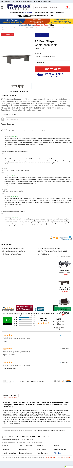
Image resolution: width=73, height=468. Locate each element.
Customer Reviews (60, 449)
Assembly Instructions (9, 453)
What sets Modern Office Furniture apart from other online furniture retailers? (23, 131)
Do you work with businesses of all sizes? (13, 211)
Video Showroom (42, 453)
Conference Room (11, 28)
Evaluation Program (25, 453)
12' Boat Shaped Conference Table (13, 251)
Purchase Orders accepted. (10, 439)
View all (3, 231)
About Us (5, 446)
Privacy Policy (42, 430)
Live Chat (58, 12)
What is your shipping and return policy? (12, 191)
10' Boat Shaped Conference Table (49, 248)
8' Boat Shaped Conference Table (13, 248)
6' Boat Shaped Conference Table (41, 28)
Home (3, 28)
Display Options (25, 381)
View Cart (57, 453)
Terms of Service (55, 430)
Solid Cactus (66, 457)
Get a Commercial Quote (24, 1)
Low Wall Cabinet (43, 254)
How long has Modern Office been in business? (14, 151)
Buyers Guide (41, 449)
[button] (5, 146)
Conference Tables (24, 28)
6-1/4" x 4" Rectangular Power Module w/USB (52, 251)
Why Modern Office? (8, 1)
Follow (2, 133)
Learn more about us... (11, 397)
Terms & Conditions (25, 446)
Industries (40, 446)
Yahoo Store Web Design (53, 457)
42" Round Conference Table (11, 254)
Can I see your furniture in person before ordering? (15, 170)
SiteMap (57, 446)
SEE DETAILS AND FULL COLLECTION (60, 35)
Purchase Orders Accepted (42, 1)
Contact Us (5, 449)
